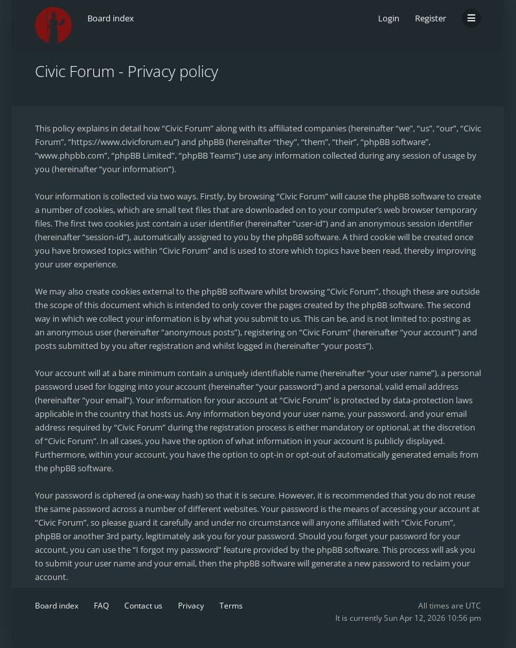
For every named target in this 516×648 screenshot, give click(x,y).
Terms (231, 605)
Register (430, 18)
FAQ (101, 605)
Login (388, 18)
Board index (56, 605)
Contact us (143, 605)
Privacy (191, 605)
